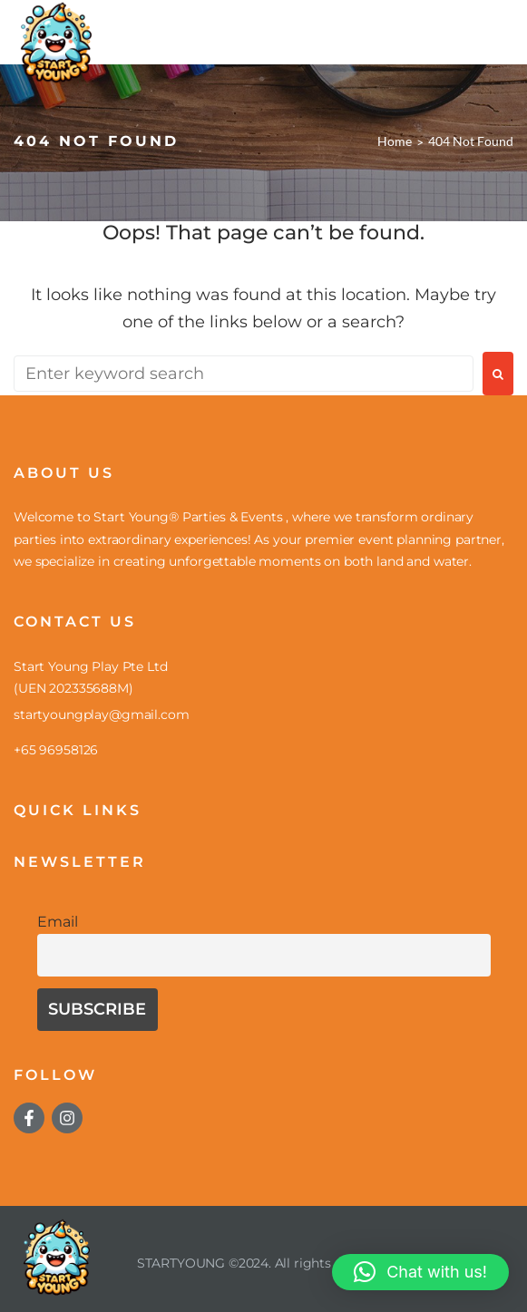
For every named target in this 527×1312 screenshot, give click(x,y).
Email (57, 921)
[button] (420, 1272)
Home (394, 141)
